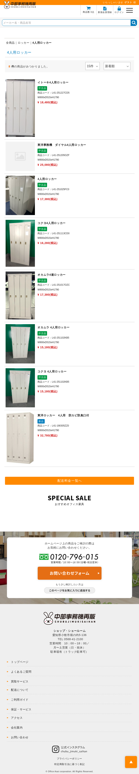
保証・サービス (21, 709)
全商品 (10, 42)
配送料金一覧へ (69, 480)
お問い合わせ (20, 737)
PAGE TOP (131, 762)
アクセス (17, 717)
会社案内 (17, 727)
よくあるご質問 (21, 671)
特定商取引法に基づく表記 (69, 764)
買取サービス (20, 681)
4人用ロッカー (42, 42)
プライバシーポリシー (69, 758)
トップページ (20, 661)
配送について (20, 689)
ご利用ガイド (20, 699)
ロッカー (24, 42)
